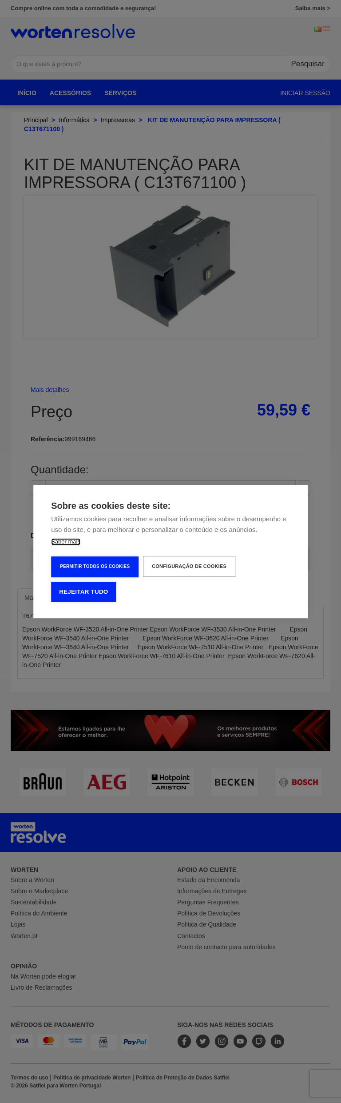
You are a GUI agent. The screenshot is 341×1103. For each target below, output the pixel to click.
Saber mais (65, 541)
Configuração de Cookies (189, 566)
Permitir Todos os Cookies (95, 566)
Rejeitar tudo (83, 591)
